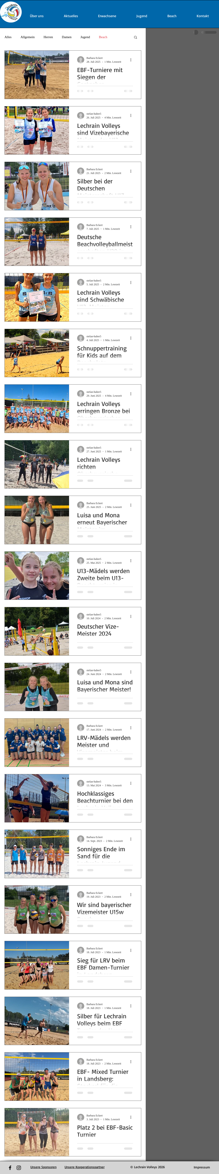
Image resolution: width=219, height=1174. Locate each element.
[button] (135, 37)
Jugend (85, 37)
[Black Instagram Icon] (19, 1168)
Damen (67, 37)
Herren (48, 37)
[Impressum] (201, 1167)
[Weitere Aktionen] (132, 59)
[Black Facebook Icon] (10, 1168)
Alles (8, 37)
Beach (103, 37)
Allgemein (28, 37)
